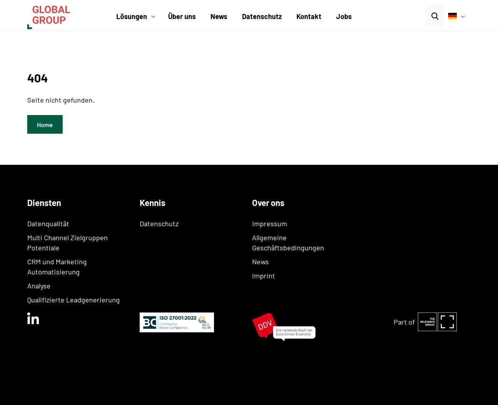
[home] (58, 15)
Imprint (263, 275)
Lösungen (131, 16)
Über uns (182, 16)
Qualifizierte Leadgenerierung (73, 299)
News (218, 16)
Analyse (39, 285)
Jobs (344, 16)
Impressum (269, 223)
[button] (138, 21)
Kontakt (308, 16)
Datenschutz (262, 16)
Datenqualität (48, 223)
